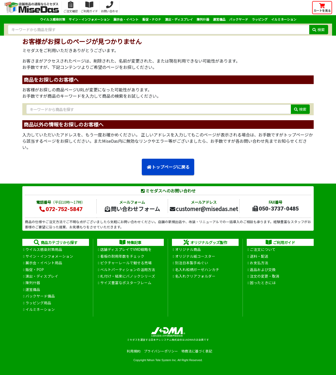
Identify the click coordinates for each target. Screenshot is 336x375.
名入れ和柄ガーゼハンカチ (197, 269)
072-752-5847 (60, 209)
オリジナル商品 (188, 249)
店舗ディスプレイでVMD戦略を (126, 249)
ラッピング (259, 19)
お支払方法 (259, 262)
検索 (318, 29)
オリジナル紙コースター (195, 256)
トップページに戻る (168, 167)
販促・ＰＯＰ (151, 19)
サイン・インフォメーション (89, 19)
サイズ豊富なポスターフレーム (125, 282)
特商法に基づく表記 (196, 351)
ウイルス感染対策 (52, 19)
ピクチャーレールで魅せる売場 (126, 262)
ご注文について (263, 249)
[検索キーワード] (158, 29)
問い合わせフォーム (132, 209)
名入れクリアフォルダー (195, 276)
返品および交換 (263, 269)
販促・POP (34, 269)
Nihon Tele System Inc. (162, 360)
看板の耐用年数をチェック (122, 256)
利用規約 (133, 351)
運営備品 (219, 19)
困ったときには (263, 282)
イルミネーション (283, 19)
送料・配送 (259, 256)
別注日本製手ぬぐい (191, 262)
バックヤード (238, 19)
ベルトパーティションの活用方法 (127, 269)
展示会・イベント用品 (43, 262)
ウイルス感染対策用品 (43, 249)
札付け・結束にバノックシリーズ (127, 276)
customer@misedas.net (203, 209)
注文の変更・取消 (264, 276)
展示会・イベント (126, 19)
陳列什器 (203, 19)
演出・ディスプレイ (179, 19)
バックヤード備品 (40, 296)
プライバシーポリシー (161, 351)
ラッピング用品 (38, 302)
